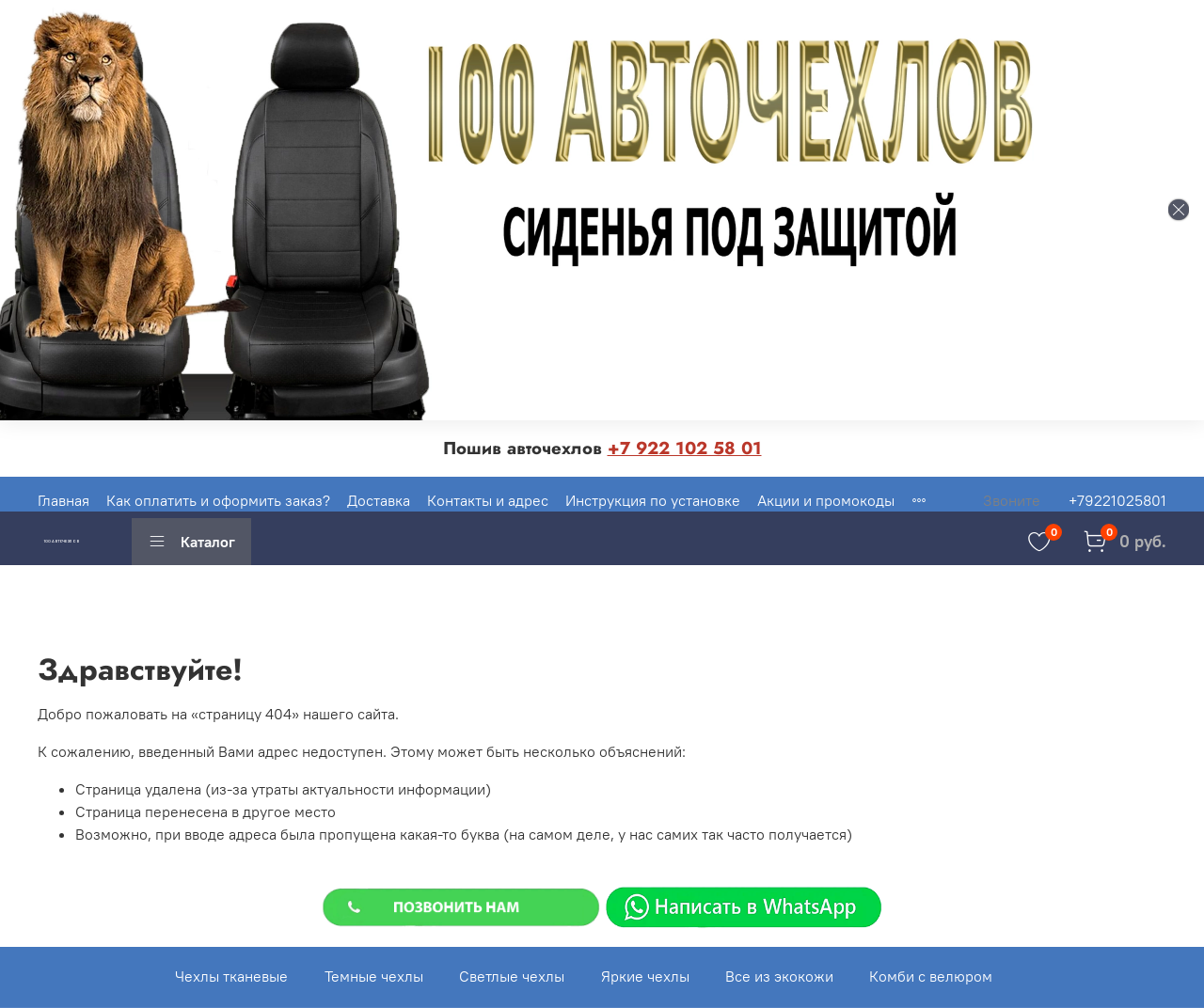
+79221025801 (1117, 500)
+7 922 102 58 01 (685, 448)
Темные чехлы (374, 976)
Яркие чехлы (645, 976)
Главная (63, 500)
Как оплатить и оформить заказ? (218, 500)
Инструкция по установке (652, 500)
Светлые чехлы (511, 976)
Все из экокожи (779, 976)
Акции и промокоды (826, 500)
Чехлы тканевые (231, 976)
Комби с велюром (930, 976)
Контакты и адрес (487, 500)
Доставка (378, 500)
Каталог (191, 541)
